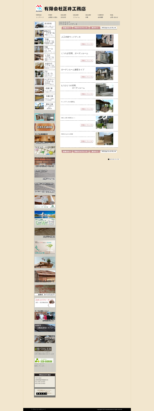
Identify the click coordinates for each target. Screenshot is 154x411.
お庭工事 (45, 98)
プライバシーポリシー (38, 409)
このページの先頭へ (114, 159)
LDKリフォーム (45, 57)
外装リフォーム (45, 41)
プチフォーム (45, 74)
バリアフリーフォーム (45, 82)
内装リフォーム (45, 49)
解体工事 (45, 106)
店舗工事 (45, 90)
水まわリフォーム (45, 66)
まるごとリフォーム (45, 33)
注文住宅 (45, 25)
